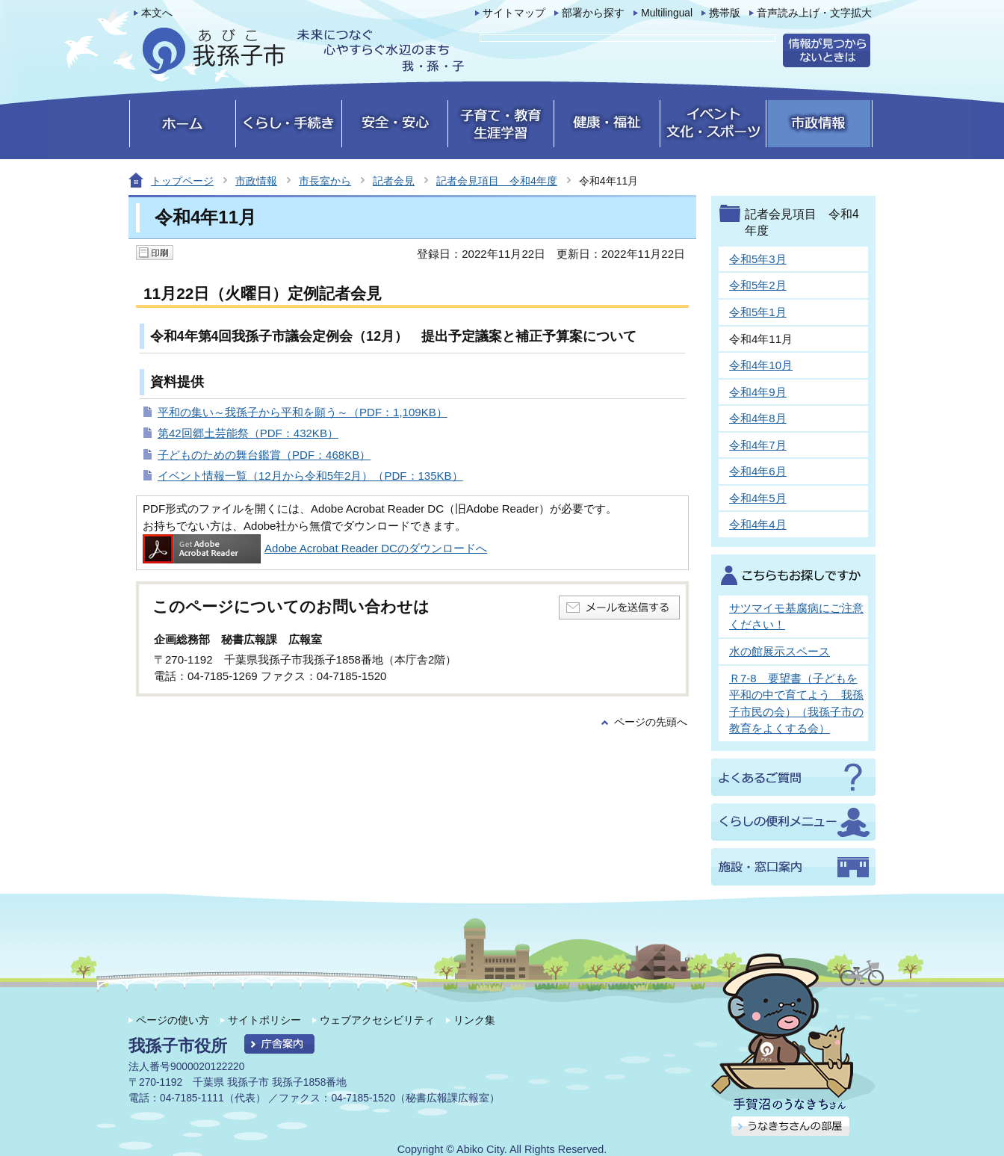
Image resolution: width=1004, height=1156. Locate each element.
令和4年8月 (758, 418)
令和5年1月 (758, 312)
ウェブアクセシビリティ (377, 1020)
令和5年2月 (758, 285)
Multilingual (666, 13)
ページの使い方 (172, 1020)
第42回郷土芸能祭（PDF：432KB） (248, 433)
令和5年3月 (758, 259)
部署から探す (593, 13)
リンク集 (474, 1020)
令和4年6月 (758, 471)
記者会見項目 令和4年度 (496, 181)
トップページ (182, 181)
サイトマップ (514, 13)
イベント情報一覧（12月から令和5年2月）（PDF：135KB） (310, 475)
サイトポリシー (264, 1020)
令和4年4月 (758, 524)
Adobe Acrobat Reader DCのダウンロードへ (315, 548)
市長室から (325, 181)
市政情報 (256, 181)
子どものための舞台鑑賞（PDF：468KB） (264, 454)
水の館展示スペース (779, 651)
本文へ (157, 13)
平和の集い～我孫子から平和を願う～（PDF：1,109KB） (302, 412)
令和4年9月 (758, 392)
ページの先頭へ (650, 722)
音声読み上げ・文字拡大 (814, 13)
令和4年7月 (758, 445)
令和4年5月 (758, 498)
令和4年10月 (761, 365)
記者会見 (394, 181)
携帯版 (724, 13)
